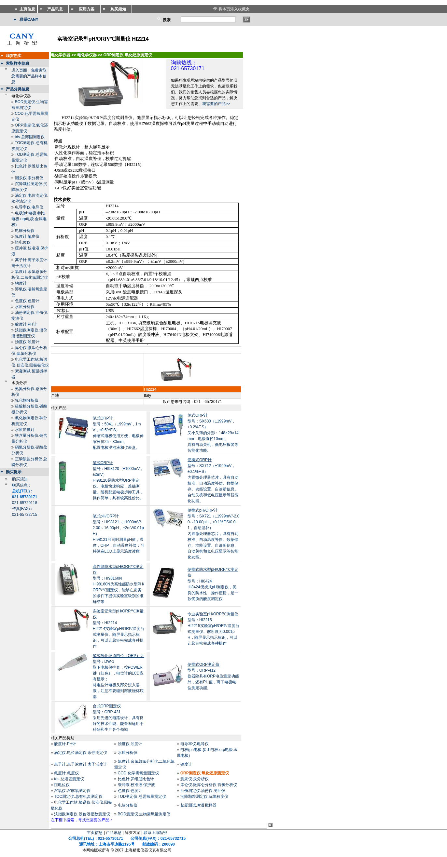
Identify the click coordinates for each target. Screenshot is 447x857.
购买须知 (20, 479)
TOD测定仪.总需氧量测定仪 (142, 796)
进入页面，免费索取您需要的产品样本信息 (29, 76)
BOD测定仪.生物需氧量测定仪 (144, 814)
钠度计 (21, 283)
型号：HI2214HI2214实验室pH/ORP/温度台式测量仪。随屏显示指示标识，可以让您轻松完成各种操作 (119, 629)
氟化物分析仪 (26, 400)
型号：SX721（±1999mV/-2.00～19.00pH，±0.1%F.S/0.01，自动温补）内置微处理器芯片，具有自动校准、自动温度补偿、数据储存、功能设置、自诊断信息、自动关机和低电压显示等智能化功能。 (213, 533)
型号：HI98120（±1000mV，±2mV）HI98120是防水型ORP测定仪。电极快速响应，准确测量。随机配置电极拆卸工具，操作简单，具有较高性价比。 (118, 480)
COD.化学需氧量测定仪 (138, 773)
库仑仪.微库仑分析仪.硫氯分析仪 (208, 785)
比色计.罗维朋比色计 (136, 779)
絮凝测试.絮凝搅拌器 (198, 805)
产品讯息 (113, 832)
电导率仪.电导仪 (29, 207)
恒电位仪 (23, 242)
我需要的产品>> (216, 103)
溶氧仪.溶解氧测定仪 (72, 790)
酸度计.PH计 (26, 324)
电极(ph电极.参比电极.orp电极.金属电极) (29, 219)
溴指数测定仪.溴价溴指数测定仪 (82, 814)
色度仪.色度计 (27, 301)
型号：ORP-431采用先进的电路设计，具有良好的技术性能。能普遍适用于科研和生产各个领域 (118, 718)
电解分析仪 (25, 230)
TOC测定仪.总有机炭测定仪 (78, 796)
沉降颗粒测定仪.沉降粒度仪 (204, 796)
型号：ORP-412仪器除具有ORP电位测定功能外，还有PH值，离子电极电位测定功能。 (213, 676)
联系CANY (29, 19)
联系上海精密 (155, 832)
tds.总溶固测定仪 (30, 137)
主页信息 (95, 832)
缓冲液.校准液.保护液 (136, 785)
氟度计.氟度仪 (27, 236)
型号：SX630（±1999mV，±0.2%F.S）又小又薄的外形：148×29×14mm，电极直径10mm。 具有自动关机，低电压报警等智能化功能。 (213, 433)
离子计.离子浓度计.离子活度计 (80, 764)
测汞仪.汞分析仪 (29, 178)
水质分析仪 (25, 306)
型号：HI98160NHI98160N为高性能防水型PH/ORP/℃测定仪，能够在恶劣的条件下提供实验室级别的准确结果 (118, 584)
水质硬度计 (25, 429)
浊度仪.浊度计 (27, 342)
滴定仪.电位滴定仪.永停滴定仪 (80, 752)
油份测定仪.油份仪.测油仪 (203, 790)
